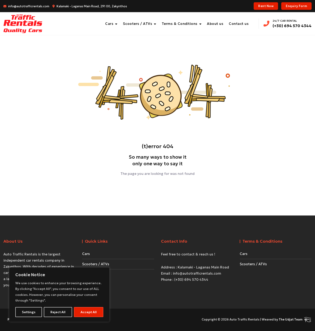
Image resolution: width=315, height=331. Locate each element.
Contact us (239, 23)
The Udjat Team (290, 319)
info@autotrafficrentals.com (26, 6)
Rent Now (265, 6)
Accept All (89, 312)
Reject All (57, 312)
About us (215, 23)
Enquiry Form (296, 6)
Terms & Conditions (180, 23)
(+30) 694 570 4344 (287, 23)
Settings (28, 312)
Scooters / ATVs (137, 23)
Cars (109, 23)
